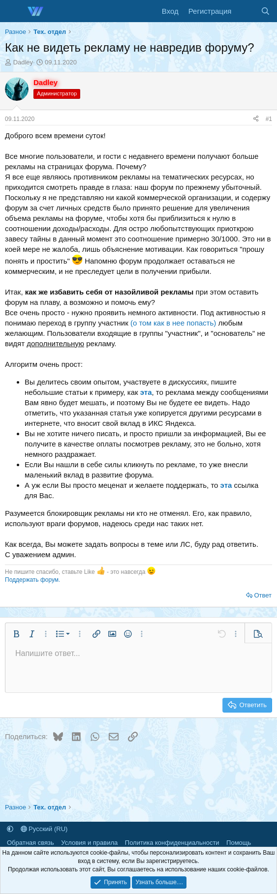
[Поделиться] (255, 119)
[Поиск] (265, 11)
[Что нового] (245, 11)
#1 (269, 119)
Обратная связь (30, 842)
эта (146, 392)
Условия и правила (89, 842)
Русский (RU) (44, 829)
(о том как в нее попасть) (173, 323)
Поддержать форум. (32, 579)
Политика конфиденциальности (172, 842)
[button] (16, 634)
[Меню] (13, 11)
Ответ (263, 595)
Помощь (238, 842)
